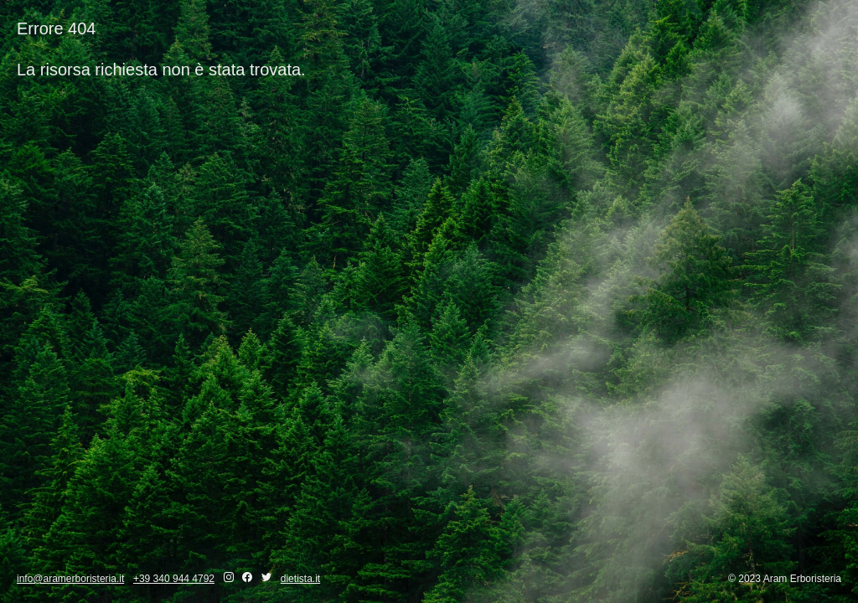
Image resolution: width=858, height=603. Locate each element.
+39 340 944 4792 (173, 579)
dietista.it (300, 579)
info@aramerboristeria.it (70, 579)
